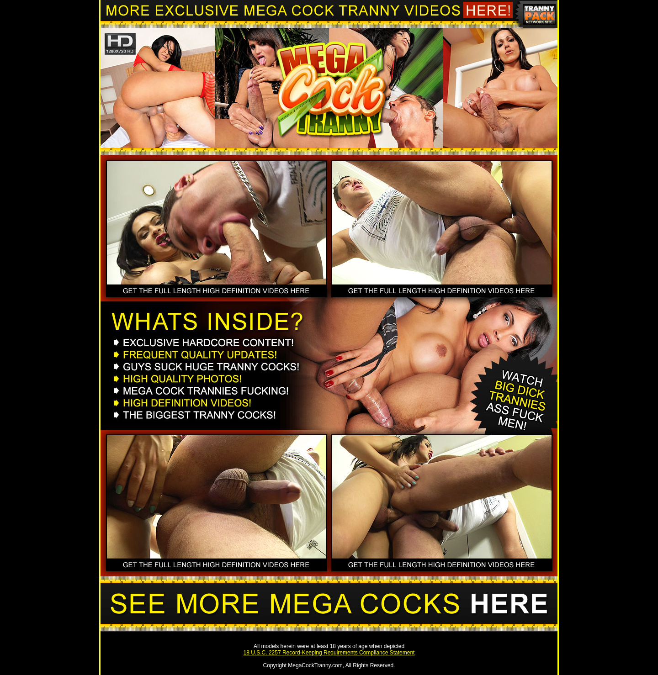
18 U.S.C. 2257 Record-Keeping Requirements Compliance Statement (329, 652)
